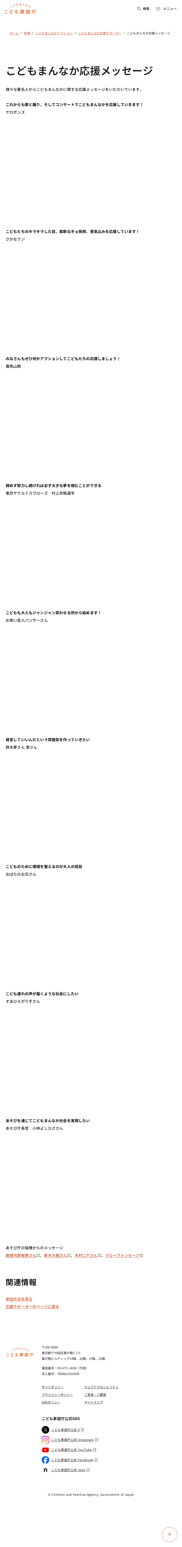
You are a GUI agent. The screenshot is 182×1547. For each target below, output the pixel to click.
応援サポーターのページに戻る (32, 1306)
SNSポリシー (51, 1402)
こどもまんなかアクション (54, 33)
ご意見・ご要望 (95, 1394)
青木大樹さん (57, 1255)
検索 (143, 8)
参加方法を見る (19, 1299)
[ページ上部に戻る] (169, 1534)
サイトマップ (93, 1402)
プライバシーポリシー (57, 1394)
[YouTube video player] (91, 164)
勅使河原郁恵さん (23, 1255)
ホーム (14, 33)
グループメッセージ (124, 1255)
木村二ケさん (88, 1255)
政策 (27, 33)
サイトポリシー (53, 1387)
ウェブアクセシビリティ (101, 1387)
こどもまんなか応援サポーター (100, 33)
